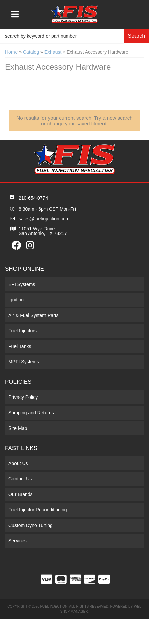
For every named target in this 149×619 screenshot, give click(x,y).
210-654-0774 (33, 198)
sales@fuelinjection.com (44, 218)
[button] (74, 36)
